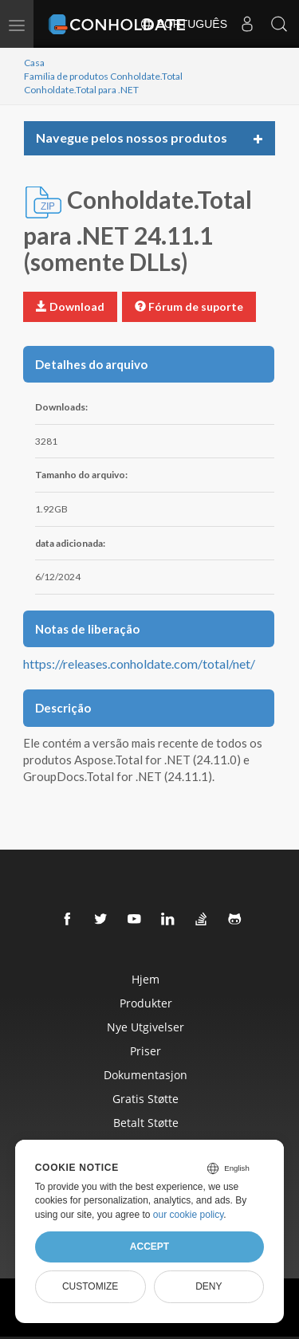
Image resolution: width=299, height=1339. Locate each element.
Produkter (146, 1003)
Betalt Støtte (146, 1122)
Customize (90, 1286)
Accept (149, 1246)
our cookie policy (188, 1214)
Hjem (145, 979)
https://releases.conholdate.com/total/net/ (139, 664)
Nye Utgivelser (145, 1027)
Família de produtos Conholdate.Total (103, 76)
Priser (145, 1050)
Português (183, 24)
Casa (34, 63)
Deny (208, 1286)
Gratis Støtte (145, 1098)
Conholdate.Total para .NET (81, 90)
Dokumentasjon (145, 1074)
